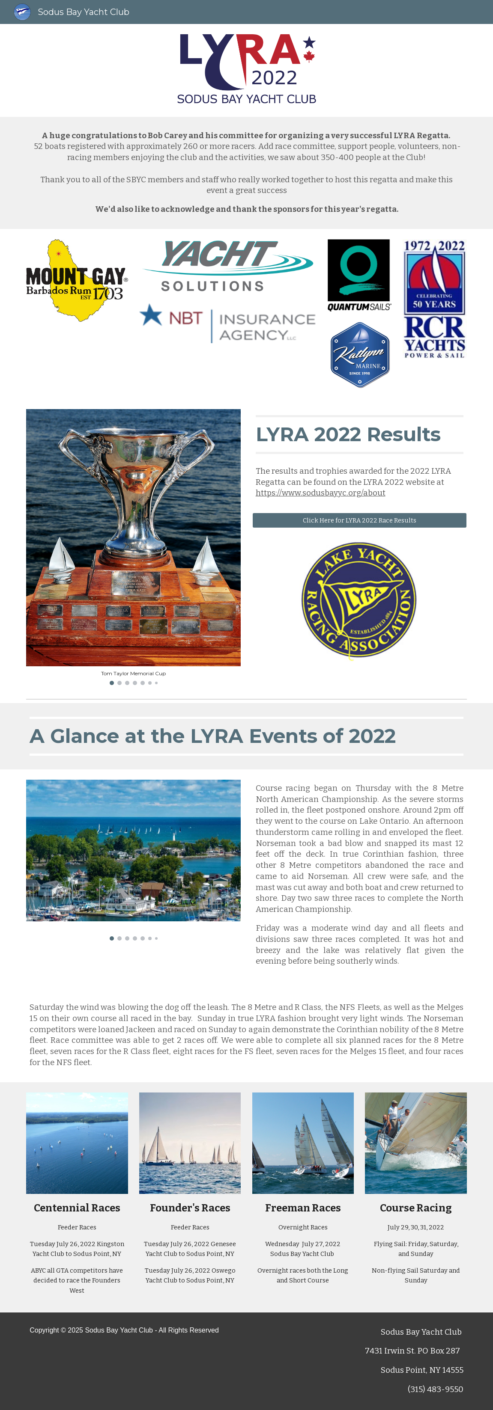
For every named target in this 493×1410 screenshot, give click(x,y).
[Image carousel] (133, 547)
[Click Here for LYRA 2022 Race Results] (359, 520)
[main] (246, 173)
